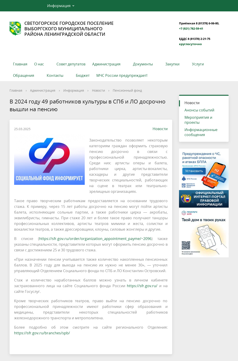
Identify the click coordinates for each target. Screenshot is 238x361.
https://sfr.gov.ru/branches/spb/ (42, 332)
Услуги (198, 64)
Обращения (23, 75)
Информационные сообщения (201, 132)
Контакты (55, 75)
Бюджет (83, 75)
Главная (20, 64)
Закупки (172, 64)
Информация (59, 5)
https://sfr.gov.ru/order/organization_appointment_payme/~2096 (95, 238)
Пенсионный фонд (127, 90)
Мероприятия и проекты (198, 120)
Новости (98, 90)
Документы (143, 64)
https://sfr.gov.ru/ (142, 285)
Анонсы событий (199, 110)
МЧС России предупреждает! (121, 75)
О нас (39, 64)
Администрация (106, 64)
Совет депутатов (70, 64)
